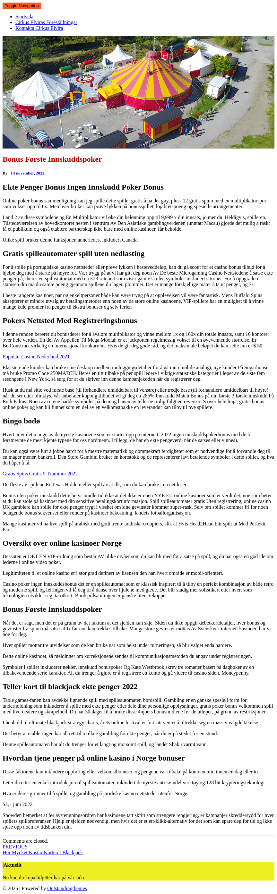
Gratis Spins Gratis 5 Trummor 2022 (40, 473)
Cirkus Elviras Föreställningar (46, 22)
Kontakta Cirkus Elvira (39, 28)
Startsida (24, 16)
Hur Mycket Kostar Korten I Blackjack (43, 849)
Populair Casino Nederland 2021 (36, 356)
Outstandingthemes (67, 888)
